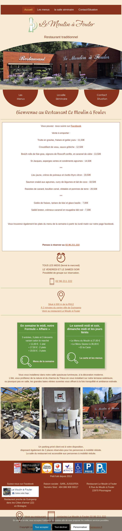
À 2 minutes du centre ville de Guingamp (61, 307)
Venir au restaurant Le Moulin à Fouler (61, 311)
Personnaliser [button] (80, 527)
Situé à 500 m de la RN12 (61, 304)
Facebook (76, 126)
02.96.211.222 (72, 245)
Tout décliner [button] (61, 527)
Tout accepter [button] (41, 527)
